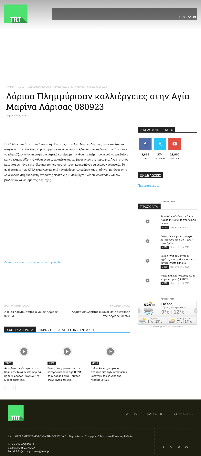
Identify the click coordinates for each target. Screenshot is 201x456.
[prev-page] (6, 387)
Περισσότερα (148, 185)
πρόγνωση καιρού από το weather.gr (167, 327)
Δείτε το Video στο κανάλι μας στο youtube (32, 262)
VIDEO (8, 363)
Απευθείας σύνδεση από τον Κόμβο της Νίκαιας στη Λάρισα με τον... (178, 220)
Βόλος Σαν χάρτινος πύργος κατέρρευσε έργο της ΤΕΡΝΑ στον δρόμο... (177, 239)
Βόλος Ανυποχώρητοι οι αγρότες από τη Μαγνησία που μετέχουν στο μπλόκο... (178, 259)
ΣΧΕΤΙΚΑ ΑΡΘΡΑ (20, 330)
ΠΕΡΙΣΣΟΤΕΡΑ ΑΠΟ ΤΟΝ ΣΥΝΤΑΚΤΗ (67, 330)
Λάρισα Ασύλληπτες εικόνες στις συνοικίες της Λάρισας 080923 (101, 314)
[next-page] (13, 387)
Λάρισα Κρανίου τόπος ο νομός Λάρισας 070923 (31, 314)
